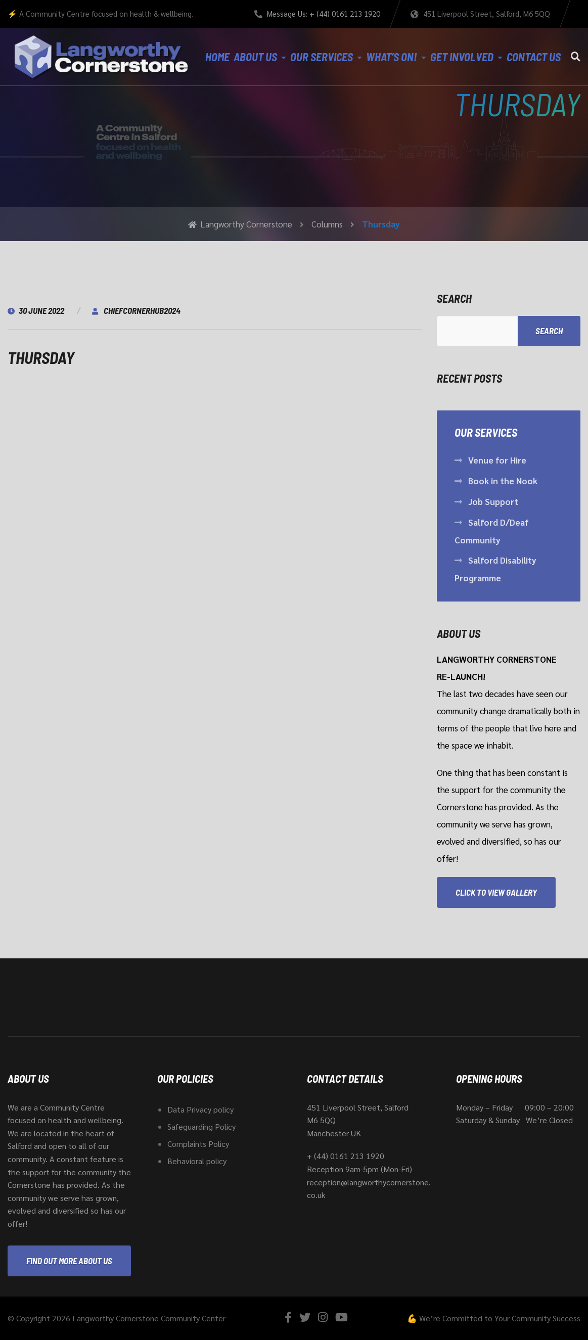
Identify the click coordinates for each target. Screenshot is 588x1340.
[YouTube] (341, 1317)
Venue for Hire (497, 460)
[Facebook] (288, 1317)
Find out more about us (69, 1261)
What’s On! (391, 56)
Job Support (493, 501)
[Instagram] (323, 1317)
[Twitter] (304, 1317)
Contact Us (534, 56)
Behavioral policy (197, 1161)
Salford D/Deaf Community (492, 531)
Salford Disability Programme (495, 569)
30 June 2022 (36, 310)
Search (454, 298)
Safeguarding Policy (201, 1126)
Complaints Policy (198, 1143)
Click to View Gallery (496, 892)
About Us (255, 56)
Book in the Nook (502, 480)
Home (217, 56)
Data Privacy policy (200, 1109)
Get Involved (461, 56)
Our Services (321, 56)
